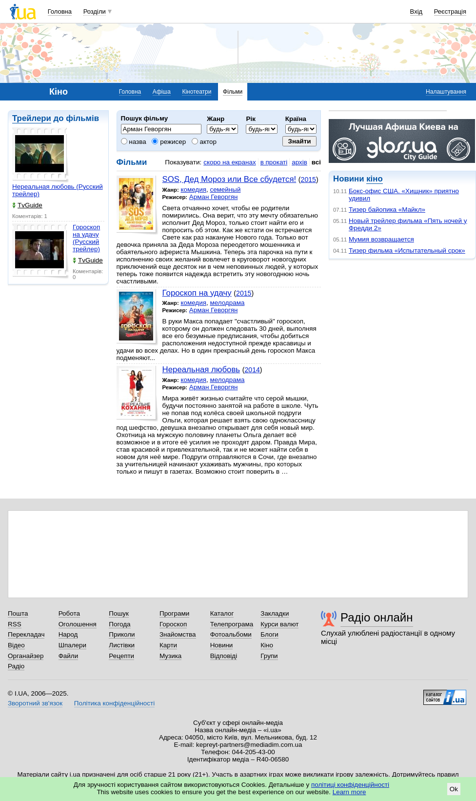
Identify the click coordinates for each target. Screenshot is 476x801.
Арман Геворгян (213, 196)
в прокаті (274, 162)
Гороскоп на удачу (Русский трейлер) (86, 238)
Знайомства (177, 634)
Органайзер (25, 656)
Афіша (162, 91)
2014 (251, 370)
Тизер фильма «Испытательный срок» (407, 250)
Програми (174, 613)
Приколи (122, 634)
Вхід (416, 11)
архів (299, 162)
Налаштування (446, 91)
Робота (69, 613)
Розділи (94, 11)
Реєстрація (450, 11)
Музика (170, 656)
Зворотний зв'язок (35, 703)
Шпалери (72, 645)
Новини (221, 645)
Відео (16, 645)
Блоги (269, 634)
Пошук (119, 613)
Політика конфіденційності (114, 703)
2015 (308, 179)
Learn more (349, 792)
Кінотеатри (196, 91)
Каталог (222, 613)
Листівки (122, 645)
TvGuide (27, 205)
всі (316, 162)
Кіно (266, 645)
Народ (68, 634)
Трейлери (31, 118)
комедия (193, 189)
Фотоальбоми (231, 634)
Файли (69, 656)
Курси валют (279, 624)
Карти (168, 645)
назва (133, 141)
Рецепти (121, 656)
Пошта (18, 613)
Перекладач (26, 634)
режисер (169, 141)
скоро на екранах (229, 162)
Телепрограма (232, 624)
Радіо (16, 666)
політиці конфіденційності (350, 784)
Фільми (232, 91)
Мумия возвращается (381, 239)
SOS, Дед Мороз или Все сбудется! (229, 179)
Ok (454, 789)
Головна (60, 11)
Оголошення (78, 624)
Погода (119, 624)
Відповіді (224, 656)
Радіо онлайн (376, 617)
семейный (225, 189)
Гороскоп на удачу (197, 293)
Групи (269, 656)
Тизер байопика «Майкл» (387, 209)
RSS (14, 624)
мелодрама (227, 302)
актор (204, 141)
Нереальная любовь (201, 369)
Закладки (274, 613)
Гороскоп (173, 624)
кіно (374, 178)
